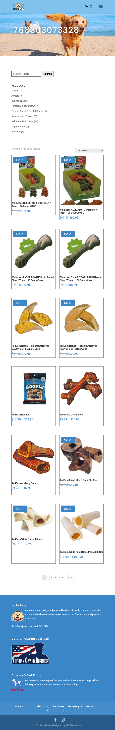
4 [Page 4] (55, 577)
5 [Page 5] (59, 577)
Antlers (15, 95)
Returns (59, 706)
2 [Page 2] (47, 577)
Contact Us (55, 710)
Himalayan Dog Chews (23, 106)
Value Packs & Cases (22, 121)
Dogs (14, 90)
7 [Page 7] (66, 577)
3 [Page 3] (51, 577)
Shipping (42, 706)
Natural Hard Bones (21, 116)
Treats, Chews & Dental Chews (27, 111)
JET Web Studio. (74, 725)
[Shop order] (89, 151)
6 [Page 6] (62, 577)
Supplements (18, 126)
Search (47, 73)
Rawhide (16, 131)
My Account (24, 706)
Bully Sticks (17, 101)
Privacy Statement (82, 706)
